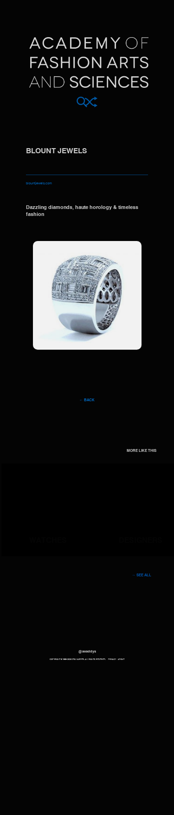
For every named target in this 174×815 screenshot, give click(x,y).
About (121, 659)
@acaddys (87, 651)
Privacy (112, 659)
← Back (87, 400)
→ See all (141, 575)
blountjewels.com (39, 183)
